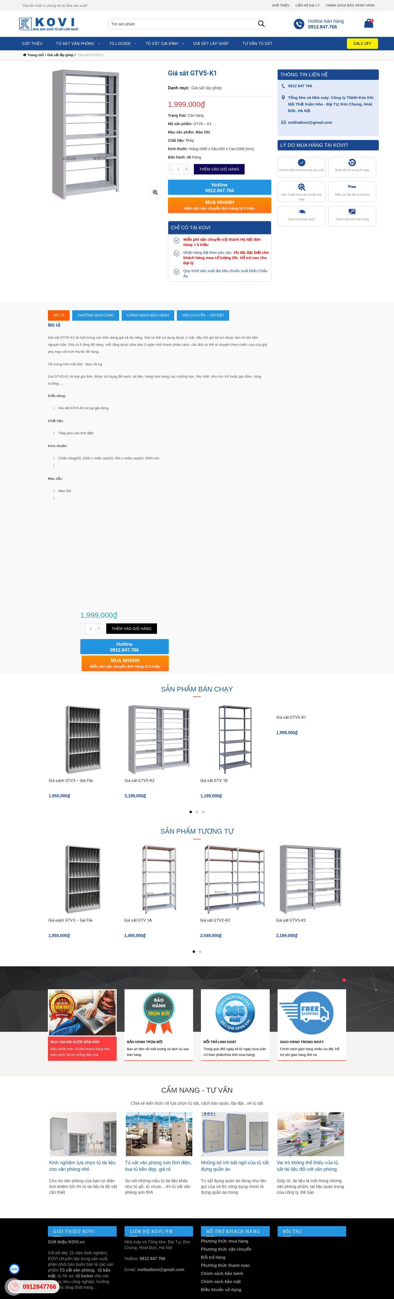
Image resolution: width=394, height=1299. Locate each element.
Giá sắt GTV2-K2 (215, 904)
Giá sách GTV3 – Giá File (71, 764)
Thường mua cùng (96, 315)
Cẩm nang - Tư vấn (197, 1074)
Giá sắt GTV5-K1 (291, 701)
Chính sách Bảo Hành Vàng (350, 5)
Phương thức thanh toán (225, 1249)
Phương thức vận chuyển (226, 1233)
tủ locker (84, 1259)
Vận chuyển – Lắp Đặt (205, 315)
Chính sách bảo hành (149, 315)
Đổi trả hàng (213, 1241)
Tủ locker (120, 43)
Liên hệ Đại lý (308, 5)
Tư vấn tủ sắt (258, 43)
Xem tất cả (331, 964)
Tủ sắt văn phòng (75, 43)
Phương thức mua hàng (224, 1224)
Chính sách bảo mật (221, 1265)
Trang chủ (35, 55)
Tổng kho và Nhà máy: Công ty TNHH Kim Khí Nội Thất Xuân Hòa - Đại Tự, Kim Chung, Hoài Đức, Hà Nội (331, 104)
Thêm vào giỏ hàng (219, 169)
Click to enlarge (155, 192)
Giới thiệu (280, 5)
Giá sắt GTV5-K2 (140, 764)
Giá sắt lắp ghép (211, 43)
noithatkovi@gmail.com (310, 122)
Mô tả (59, 315)
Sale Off (362, 43)
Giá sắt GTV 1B (214, 764)
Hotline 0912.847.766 (219, 187)
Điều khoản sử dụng (221, 1273)
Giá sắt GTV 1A (138, 904)
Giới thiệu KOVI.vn (66, 1225)
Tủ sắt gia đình (162, 43)
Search (261, 24)
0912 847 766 (300, 86)
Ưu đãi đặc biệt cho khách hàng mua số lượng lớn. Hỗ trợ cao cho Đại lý (226, 257)
